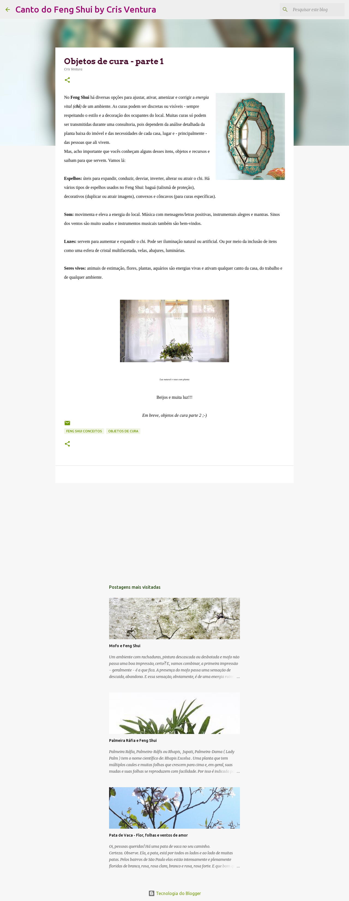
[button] (67, 80)
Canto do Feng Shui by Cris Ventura (85, 9)
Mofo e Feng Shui (124, 646)
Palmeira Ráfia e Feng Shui (133, 740)
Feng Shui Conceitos (84, 431)
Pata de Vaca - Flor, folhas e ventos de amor (148, 835)
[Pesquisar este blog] (316, 9)
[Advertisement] (174, 529)
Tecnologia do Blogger (174, 893)
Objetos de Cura (123, 431)
